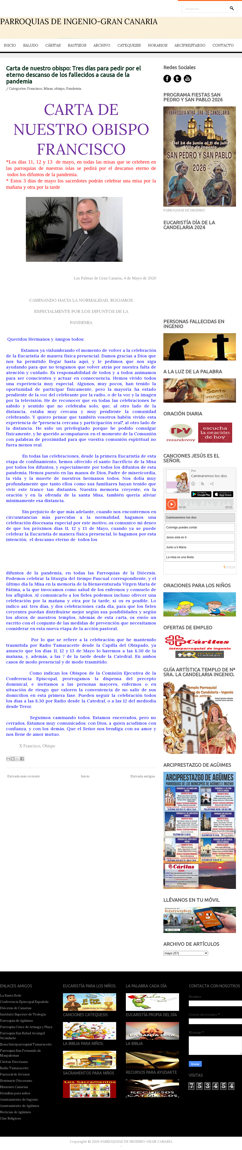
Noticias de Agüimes (15, 1112)
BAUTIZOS (77, 45)
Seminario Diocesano (16, 1081)
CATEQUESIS (129, 45)
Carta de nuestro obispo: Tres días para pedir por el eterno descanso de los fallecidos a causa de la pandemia (73, 75)
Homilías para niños (15, 1093)
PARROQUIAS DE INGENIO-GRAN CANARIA (79, 21)
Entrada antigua (142, 776)
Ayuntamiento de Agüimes (19, 1106)
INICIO (10, 45)
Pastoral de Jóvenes (15, 1074)
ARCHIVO (101, 45)
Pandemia (73, 89)
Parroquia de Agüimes (16, 1021)
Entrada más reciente (23, 776)
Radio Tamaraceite (14, 1068)
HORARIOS (157, 45)
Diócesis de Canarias (15, 1008)
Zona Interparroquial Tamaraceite (26, 1044)
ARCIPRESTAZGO (189, 45)
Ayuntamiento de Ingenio (19, 1099)
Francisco (34, 89)
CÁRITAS (52, 45)
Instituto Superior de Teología (23, 1014)
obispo (59, 89)
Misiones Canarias (14, 1087)
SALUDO (30, 45)
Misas (48, 89)
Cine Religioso (10, 1118)
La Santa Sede (10, 995)
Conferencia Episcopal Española (24, 1002)
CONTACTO (223, 45)
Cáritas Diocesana (14, 1062)
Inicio (85, 776)
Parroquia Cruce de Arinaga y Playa (26, 1027)
